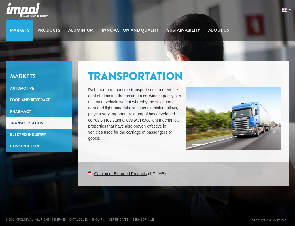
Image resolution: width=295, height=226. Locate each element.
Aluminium (81, 30)
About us (218, 30)
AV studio (280, 220)
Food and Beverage (30, 100)
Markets (19, 30)
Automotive (22, 88)
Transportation (27, 123)
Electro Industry (28, 134)
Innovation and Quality (130, 30)
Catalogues (78, 219)
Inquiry (98, 219)
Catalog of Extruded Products (120, 173)
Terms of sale (143, 219)
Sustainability (183, 30)
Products (48, 30)
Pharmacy (20, 111)
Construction (24, 146)
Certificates (118, 219)
